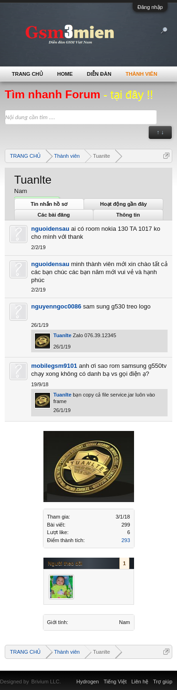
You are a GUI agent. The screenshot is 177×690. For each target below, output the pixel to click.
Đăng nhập (150, 7)
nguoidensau (50, 228)
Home (65, 74)
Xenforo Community (65, 676)
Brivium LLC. (46, 681)
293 (125, 540)
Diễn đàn (99, 74)
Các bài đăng (54, 215)
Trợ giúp (162, 681)
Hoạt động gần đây (123, 204)
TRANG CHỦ (27, 74)
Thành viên (141, 74)
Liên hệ (139, 681)
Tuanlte (62, 335)
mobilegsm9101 (54, 365)
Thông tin (128, 215)
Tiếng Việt (115, 681)
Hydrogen (87, 681)
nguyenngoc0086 (56, 306)
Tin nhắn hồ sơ (49, 204)
